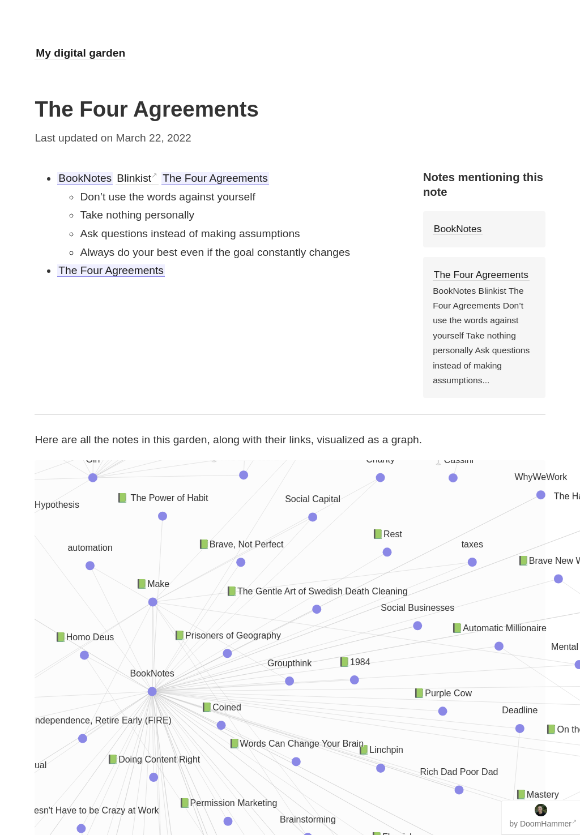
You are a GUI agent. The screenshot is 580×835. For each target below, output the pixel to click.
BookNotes (85, 178)
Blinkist (134, 178)
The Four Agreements (215, 178)
